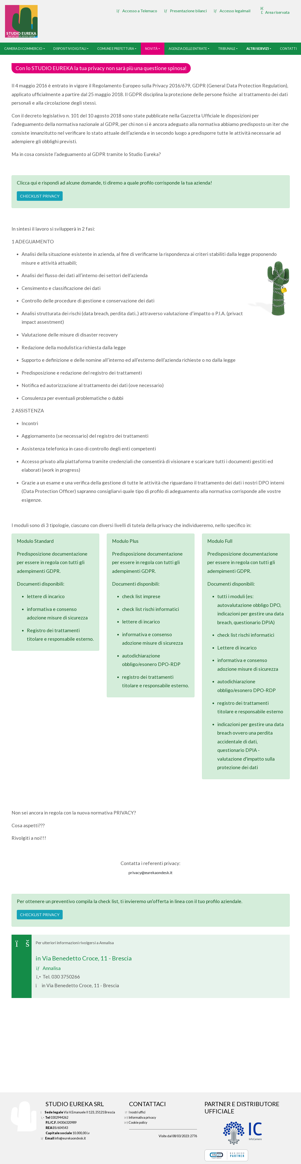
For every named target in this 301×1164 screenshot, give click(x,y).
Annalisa (48, 968)
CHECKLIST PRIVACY (39, 196)
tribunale (226, 49)
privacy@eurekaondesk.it (150, 872)
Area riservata (274, 10)
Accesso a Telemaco (137, 10)
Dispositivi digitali (69, 49)
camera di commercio (23, 49)
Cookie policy (138, 1122)
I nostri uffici (137, 1112)
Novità (151, 49)
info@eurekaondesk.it (70, 1138)
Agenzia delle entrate (188, 49)
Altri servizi (257, 49)
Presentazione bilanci (185, 10)
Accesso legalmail (232, 10)
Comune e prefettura (115, 49)
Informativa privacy (142, 1117)
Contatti (288, 49)
